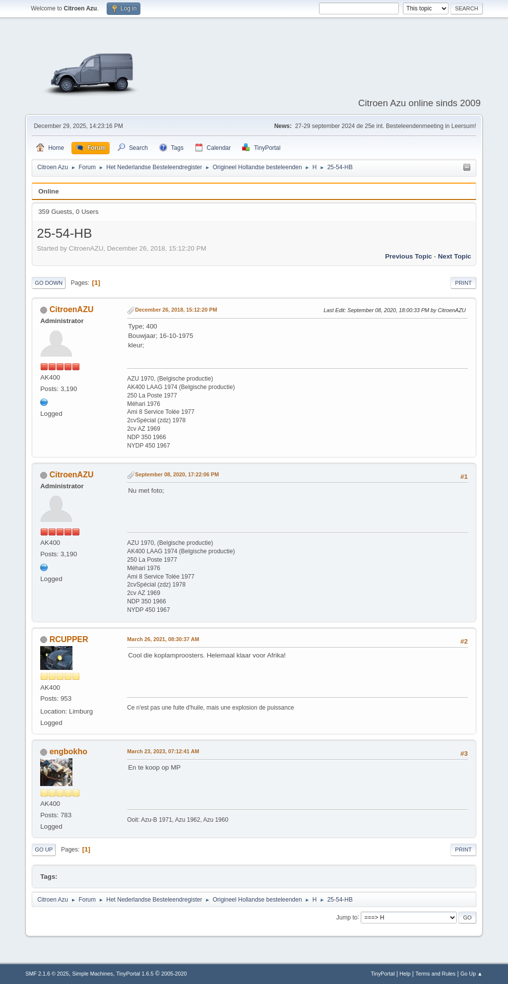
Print (463, 283)
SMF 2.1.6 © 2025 (47, 974)
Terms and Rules (435, 974)
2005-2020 (174, 974)
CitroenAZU (72, 309)
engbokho (68, 751)
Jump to (347, 917)
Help (404, 974)
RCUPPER (69, 639)
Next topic (454, 256)
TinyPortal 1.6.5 (134, 974)
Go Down (49, 283)
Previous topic (408, 256)
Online (48, 191)
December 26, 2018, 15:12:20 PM (176, 310)
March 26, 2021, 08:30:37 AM (163, 639)
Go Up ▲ (471, 974)
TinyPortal (382, 974)
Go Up (44, 850)
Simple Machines (92, 974)
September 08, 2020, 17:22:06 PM (177, 474)
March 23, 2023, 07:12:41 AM (163, 751)
